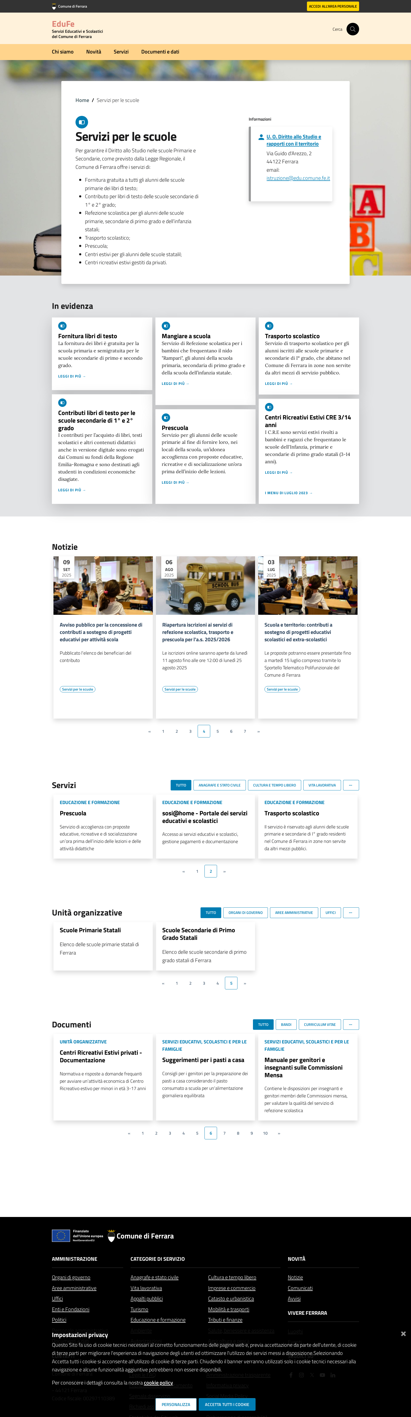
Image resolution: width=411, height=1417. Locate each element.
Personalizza (176, 1404)
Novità (93, 51)
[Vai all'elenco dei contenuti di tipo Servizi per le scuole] (77, 689)
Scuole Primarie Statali (90, 930)
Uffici (57, 1298)
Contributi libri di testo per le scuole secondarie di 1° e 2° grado (96, 420)
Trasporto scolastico (292, 336)
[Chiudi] (403, 1333)
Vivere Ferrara (307, 1313)
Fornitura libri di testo (87, 336)
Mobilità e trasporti (228, 1309)
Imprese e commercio (232, 1288)
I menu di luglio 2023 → (289, 492)
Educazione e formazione (158, 1320)
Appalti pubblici (147, 1298)
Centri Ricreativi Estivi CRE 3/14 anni (308, 420)
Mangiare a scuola (186, 336)
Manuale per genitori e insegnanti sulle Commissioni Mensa (303, 1067)
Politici (59, 1320)
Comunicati (300, 1288)
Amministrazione (74, 1259)
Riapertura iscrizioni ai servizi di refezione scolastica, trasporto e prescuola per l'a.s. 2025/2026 (197, 632)
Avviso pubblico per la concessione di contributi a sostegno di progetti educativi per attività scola (101, 632)
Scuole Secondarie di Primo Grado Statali (198, 933)
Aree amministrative (74, 1288)
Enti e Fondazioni (70, 1309)
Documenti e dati (160, 51)
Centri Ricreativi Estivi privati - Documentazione (101, 1056)
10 (265, 1133)
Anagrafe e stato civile (155, 1277)
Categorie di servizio (158, 1259)
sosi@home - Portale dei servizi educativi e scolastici (204, 816)
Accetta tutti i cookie (227, 1404)
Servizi (121, 51)
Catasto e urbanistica (231, 1298)
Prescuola (175, 427)
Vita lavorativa (146, 1288)
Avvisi (294, 1298)
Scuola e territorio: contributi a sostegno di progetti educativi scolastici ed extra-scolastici (298, 632)
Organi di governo (71, 1277)
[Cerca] (353, 29)
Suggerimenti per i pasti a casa (203, 1059)
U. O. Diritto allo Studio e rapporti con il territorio (294, 140)
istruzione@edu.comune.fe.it (298, 178)
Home (82, 100)
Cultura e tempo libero (232, 1277)
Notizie (295, 1277)
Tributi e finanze (225, 1320)
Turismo (139, 1309)
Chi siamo (63, 51)
